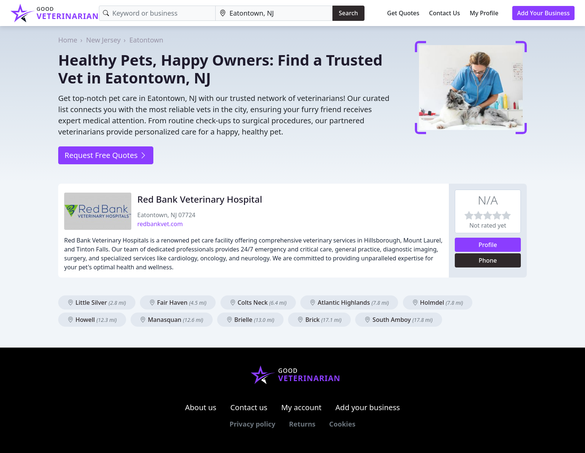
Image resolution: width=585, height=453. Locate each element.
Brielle (250, 320)
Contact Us (444, 13)
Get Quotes (403, 13)
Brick (319, 320)
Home (67, 39)
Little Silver (97, 302)
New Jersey (103, 39)
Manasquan (171, 320)
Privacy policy (252, 423)
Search (348, 13)
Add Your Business (543, 13)
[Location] (274, 13)
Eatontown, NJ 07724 (166, 215)
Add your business (367, 407)
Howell (92, 320)
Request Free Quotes (106, 155)
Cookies (342, 423)
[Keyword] (157, 13)
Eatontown (146, 39)
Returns (302, 423)
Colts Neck (258, 302)
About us (200, 407)
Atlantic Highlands (349, 302)
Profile (488, 245)
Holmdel (437, 302)
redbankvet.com (160, 224)
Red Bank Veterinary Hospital (199, 199)
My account (301, 407)
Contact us (249, 407)
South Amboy (398, 320)
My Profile (484, 13)
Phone (488, 260)
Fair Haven (178, 302)
